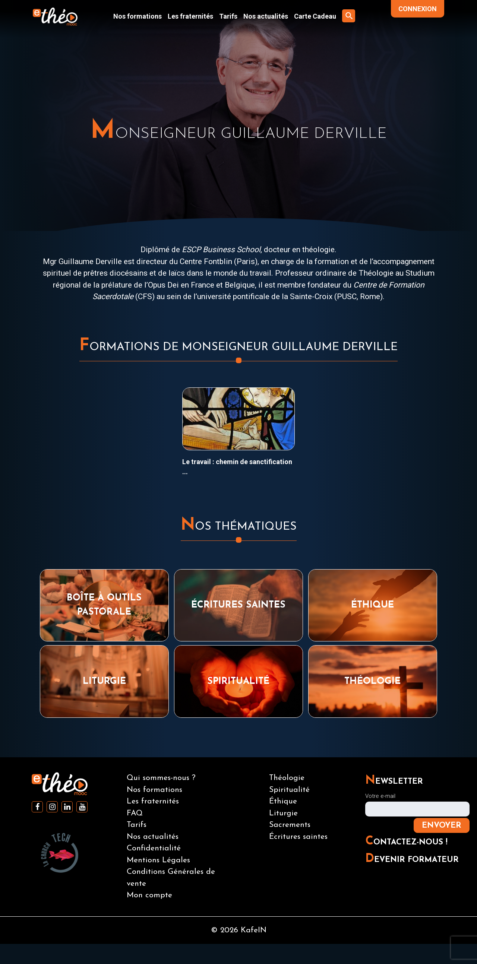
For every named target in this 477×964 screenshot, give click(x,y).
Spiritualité (289, 790)
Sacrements (289, 825)
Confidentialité (154, 848)
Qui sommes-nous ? (161, 778)
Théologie (286, 778)
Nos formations (137, 16)
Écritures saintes (298, 837)
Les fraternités (190, 16)
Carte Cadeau (315, 16)
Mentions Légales (158, 860)
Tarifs (228, 16)
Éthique (283, 801)
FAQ (135, 813)
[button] (349, 16)
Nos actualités (265, 16)
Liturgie (283, 813)
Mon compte (149, 895)
